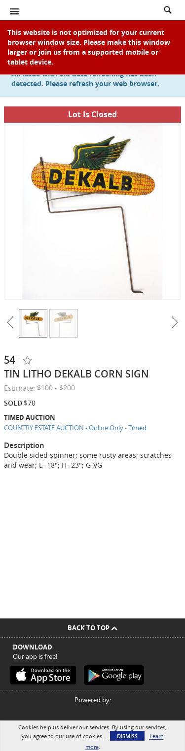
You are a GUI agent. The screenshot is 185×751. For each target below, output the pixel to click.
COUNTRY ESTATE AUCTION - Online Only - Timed (75, 427)
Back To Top (92, 627)
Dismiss (127, 736)
